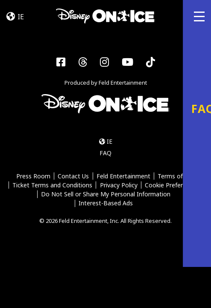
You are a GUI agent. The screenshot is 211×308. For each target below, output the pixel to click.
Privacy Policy (119, 185)
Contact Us (73, 176)
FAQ (105, 153)
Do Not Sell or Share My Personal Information (105, 194)
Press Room (33, 176)
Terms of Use (176, 176)
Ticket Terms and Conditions (52, 185)
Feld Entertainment (123, 176)
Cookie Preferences (172, 185)
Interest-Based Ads (106, 203)
